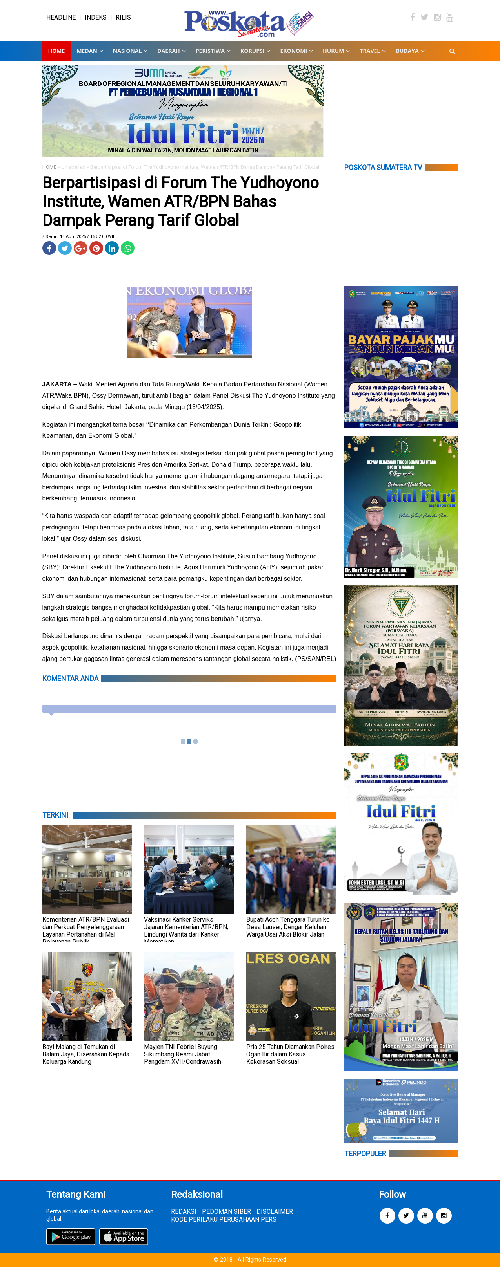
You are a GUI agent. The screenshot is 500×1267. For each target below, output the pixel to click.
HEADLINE (61, 17)
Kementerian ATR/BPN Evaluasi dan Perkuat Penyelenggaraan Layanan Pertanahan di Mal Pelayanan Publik (85, 931)
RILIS (123, 17)
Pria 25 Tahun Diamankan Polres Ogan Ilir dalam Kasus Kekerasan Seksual (290, 1054)
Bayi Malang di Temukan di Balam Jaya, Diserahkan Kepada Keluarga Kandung (85, 1054)
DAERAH (168, 50)
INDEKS (96, 17)
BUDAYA (407, 50)
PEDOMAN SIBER (226, 1211)
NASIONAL (127, 50)
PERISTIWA (210, 50)
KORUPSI (252, 50)
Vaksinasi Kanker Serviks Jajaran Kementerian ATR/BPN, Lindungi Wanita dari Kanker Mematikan (186, 931)
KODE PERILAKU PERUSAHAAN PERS (223, 1219)
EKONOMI (293, 50)
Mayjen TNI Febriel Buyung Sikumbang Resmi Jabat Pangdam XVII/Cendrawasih (182, 1054)
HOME (49, 167)
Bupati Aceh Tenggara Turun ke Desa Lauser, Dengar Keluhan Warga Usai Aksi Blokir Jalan (288, 927)
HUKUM (333, 50)
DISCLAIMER (274, 1211)
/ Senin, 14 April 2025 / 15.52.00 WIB (79, 236)
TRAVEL (370, 50)
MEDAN (86, 50)
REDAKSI (183, 1211)
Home (56, 50)
